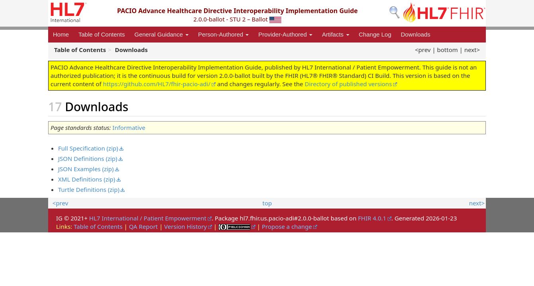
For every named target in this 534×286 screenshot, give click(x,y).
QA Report (143, 226)
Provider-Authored (285, 34)
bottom (447, 50)
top (267, 203)
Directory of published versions (348, 84)
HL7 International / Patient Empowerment (148, 218)
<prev (423, 50)
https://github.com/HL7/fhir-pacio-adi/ (156, 84)
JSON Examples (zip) (86, 169)
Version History (185, 226)
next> (472, 50)
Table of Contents (101, 34)
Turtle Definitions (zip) (88, 189)
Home (61, 34)
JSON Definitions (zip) (87, 158)
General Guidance (161, 34)
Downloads (415, 34)
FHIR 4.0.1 (372, 218)
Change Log (375, 34)
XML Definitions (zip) (86, 179)
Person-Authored (223, 34)
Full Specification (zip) (88, 148)
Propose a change (287, 226)
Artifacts (335, 34)
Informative (129, 127)
